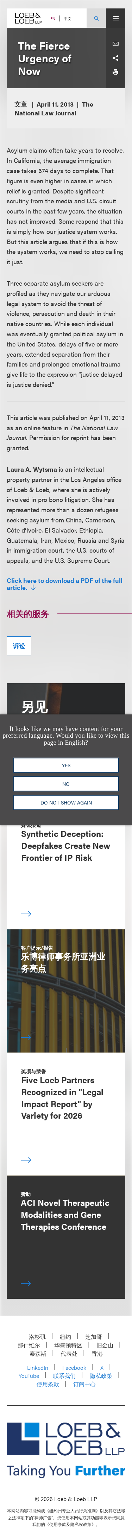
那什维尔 (29, 1345)
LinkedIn (37, 1367)
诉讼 (19, 645)
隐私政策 (101, 1376)
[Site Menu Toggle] (115, 18)
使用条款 (48, 1384)
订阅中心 (84, 1384)
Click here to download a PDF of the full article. (64, 584)
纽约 (65, 1337)
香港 (97, 1353)
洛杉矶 (37, 1337)
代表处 (69, 1353)
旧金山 (104, 1345)
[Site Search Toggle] (96, 18)
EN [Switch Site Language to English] (52, 18)
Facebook (74, 1367)
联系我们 (64, 1376)
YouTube (29, 1376)
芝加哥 (93, 1337)
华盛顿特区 (68, 1345)
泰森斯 (38, 1353)
